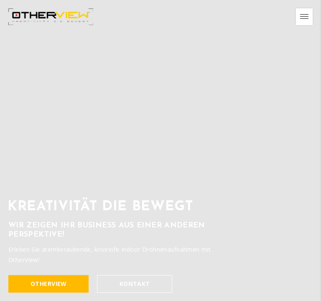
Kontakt (135, 284)
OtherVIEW (49, 284)
